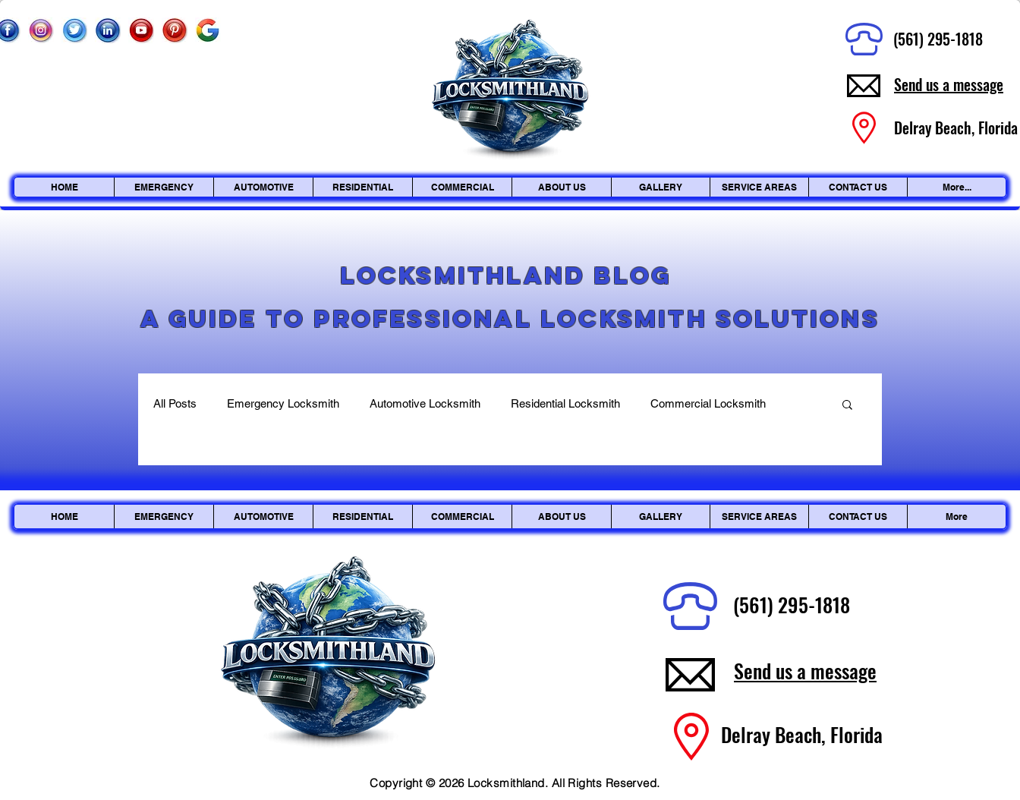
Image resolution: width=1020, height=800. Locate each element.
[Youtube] (141, 30)
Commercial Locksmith (708, 403)
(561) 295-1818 (938, 38)
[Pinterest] (174, 30)
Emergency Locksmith (283, 403)
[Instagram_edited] (41, 30)
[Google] (208, 30)
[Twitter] (74, 30)
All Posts (175, 403)
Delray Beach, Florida (802, 734)
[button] (847, 406)
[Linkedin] (108, 30)
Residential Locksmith (565, 403)
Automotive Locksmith (425, 403)
